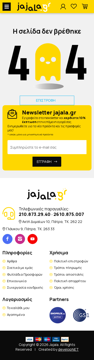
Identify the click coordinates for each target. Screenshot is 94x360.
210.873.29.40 (34, 214)
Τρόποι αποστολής (69, 274)
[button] (85, 7)
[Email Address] (47, 147)
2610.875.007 (69, 214)
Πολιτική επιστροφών (71, 261)
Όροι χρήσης (64, 287)
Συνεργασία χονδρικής (25, 287)
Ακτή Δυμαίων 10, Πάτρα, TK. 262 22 (52, 221)
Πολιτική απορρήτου (70, 281)
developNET (68, 349)
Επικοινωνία (16, 281)
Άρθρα (12, 261)
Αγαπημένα (16, 314)
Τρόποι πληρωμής (68, 267)
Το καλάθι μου (18, 308)
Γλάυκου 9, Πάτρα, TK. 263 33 (30, 228)
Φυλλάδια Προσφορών (24, 274)
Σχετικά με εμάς (20, 267)
